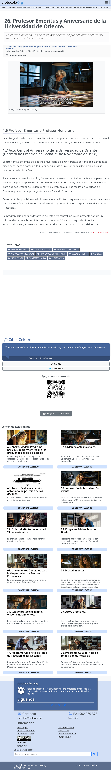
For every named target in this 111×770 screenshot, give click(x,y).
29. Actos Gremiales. (73, 611)
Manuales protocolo (67, 249)
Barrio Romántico (67, 733)
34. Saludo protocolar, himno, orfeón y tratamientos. (25, 613)
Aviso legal (22, 727)
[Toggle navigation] (106, 2)
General (97, 254)
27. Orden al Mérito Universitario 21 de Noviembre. (27, 531)
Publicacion (58, 258)
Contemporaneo (37, 258)
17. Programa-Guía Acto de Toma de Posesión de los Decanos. (27, 654)
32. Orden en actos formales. (78, 447)
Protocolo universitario (53, 254)
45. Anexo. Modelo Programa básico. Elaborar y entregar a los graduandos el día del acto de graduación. (26, 451)
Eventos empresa (19, 249)
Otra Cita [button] (56, 364)
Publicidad (73, 718)
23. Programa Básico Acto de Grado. (78, 531)
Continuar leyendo (28, 466)
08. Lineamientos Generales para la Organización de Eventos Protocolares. (27, 573)
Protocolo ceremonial (22, 254)
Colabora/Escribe (25, 733)
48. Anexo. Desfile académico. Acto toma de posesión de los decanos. (25, 491)
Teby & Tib (63, 730)
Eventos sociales (42, 249)
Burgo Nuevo (65, 736)
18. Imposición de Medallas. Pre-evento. (80, 489)
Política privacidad (26, 730)
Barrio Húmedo (66, 727)
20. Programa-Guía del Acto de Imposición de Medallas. (79, 654)
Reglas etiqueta (79, 254)
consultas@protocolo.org (29, 718)
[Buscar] (53, 754)
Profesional (17, 258)
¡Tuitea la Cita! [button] (56, 369)
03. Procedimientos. (73, 570)
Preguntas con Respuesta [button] (56, 414)
